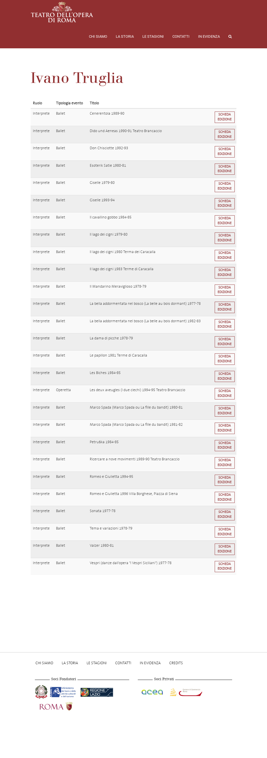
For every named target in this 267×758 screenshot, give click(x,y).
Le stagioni (153, 36)
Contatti (181, 36)
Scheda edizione (225, 117)
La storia (125, 36)
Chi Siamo (98, 36)
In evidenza (209, 36)
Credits (176, 662)
